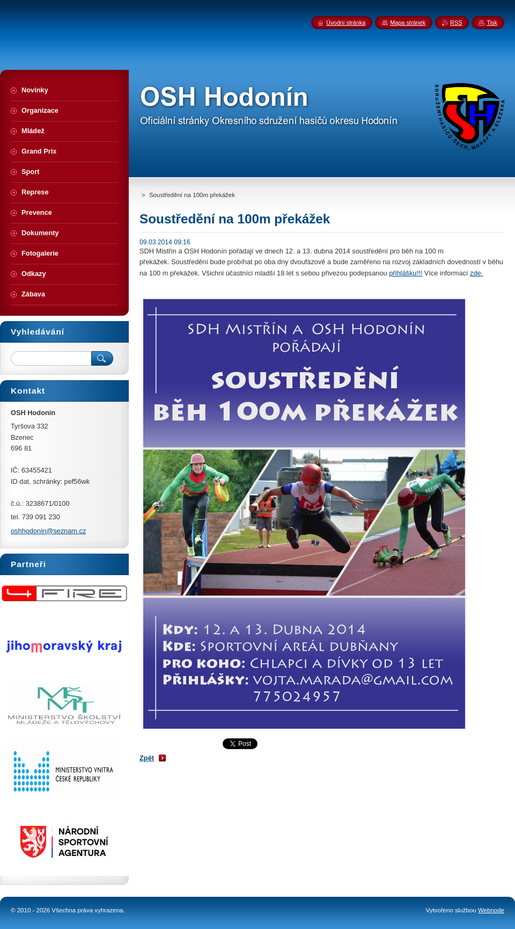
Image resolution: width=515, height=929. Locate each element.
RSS (456, 22)
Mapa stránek (407, 22)
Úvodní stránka (345, 22)
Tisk (492, 22)
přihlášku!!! (405, 273)
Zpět (146, 758)
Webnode (491, 910)
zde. (476, 273)
